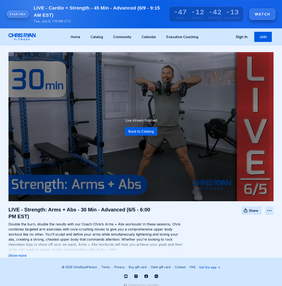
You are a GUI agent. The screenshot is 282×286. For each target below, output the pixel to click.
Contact (180, 261)
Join (263, 37)
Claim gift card (161, 261)
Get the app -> (209, 261)
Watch (262, 14)
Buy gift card (138, 261)
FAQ (193, 261)
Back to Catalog (141, 131)
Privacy (119, 261)
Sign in (241, 37)
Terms (105, 261)
